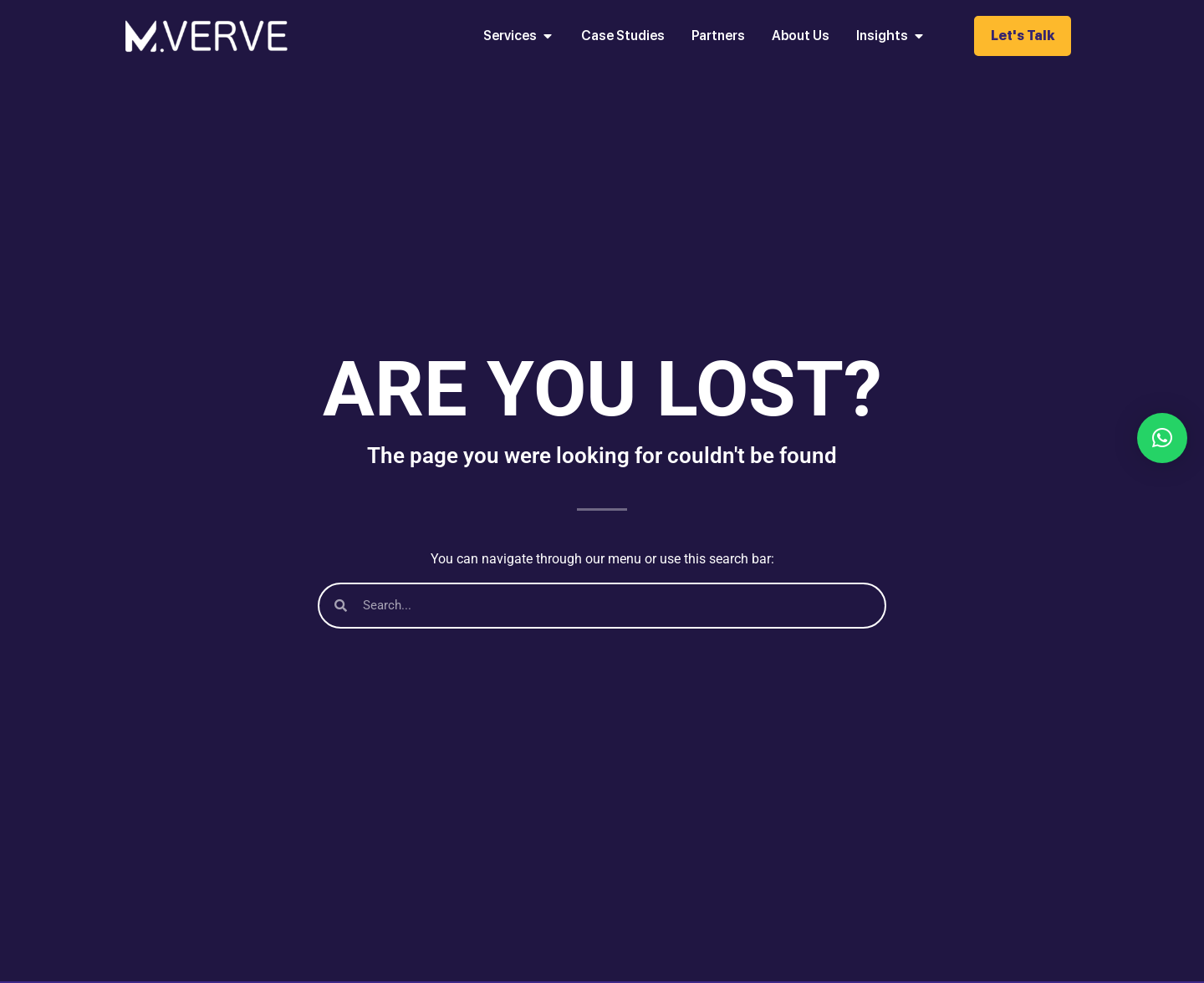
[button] (1162, 438)
